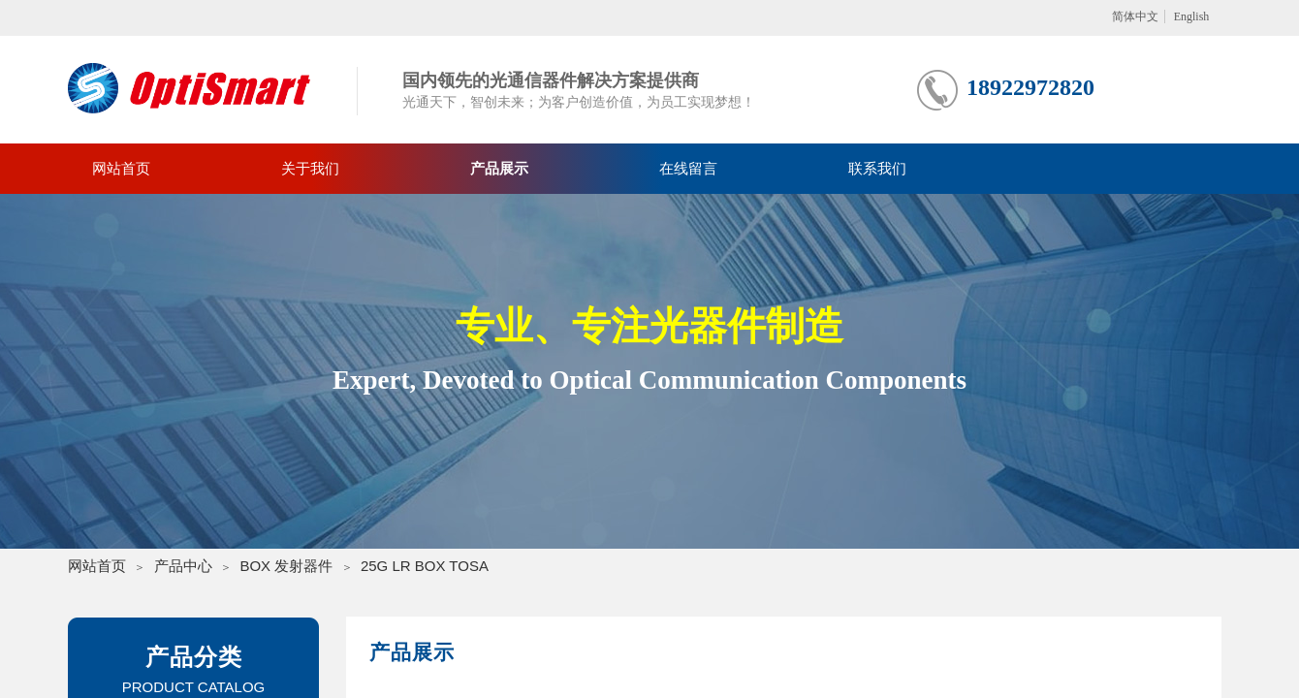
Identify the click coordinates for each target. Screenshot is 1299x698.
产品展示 (499, 168)
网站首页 (121, 168)
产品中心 (183, 565)
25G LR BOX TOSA (425, 565)
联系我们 (877, 168)
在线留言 (688, 168)
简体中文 (1135, 16)
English (1192, 16)
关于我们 (310, 168)
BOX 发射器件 (286, 565)
